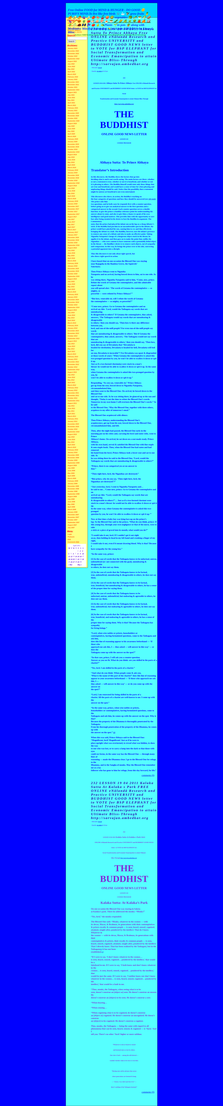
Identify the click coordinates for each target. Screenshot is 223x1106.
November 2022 (73, 53)
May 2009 (71, 473)
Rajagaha (100, 264)
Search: (71, 35)
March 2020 (72, 136)
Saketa (137, 909)
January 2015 (73, 297)
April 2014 (71, 320)
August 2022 (72, 61)
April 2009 (71, 476)
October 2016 (73, 243)
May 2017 (71, 224)
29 (78, 562)
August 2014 (72, 310)
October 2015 (73, 274)
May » (80, 565)
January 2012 (73, 390)
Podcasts (71, 537)
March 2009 (72, 478)
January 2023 (73, 48)
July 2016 (71, 250)
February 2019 (73, 170)
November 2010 (73, 426)
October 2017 (73, 211)
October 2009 (73, 460)
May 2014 (71, 318)
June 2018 (71, 191)
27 (74, 562)
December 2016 (73, 237)
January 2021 (73, 110)
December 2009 (73, 455)
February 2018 (73, 201)
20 (74, 559)
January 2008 (73, 512)
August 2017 (72, 217)
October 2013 (73, 336)
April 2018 (71, 196)
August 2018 (72, 186)
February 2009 (73, 481)
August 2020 (72, 123)
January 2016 (73, 266)
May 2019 (71, 162)
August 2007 (72, 525)
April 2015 (71, 289)
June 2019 (71, 160)
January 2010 (73, 452)
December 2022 (73, 51)
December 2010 (73, 424)
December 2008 (73, 486)
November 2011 (73, 395)
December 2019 (73, 144)
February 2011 (73, 419)
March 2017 (72, 230)
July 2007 (71, 527)
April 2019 (71, 165)
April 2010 (71, 445)
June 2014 (71, 315)
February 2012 (73, 388)
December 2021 (73, 82)
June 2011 (71, 408)
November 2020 (73, 116)
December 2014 (73, 299)
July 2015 (71, 281)
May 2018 (71, 193)
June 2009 (71, 470)
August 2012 (72, 372)
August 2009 (72, 465)
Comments (73, 542)
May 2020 (71, 131)
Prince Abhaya (102, 271)
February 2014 (73, 325)
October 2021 (73, 87)
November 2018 (73, 178)
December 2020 (73, 113)
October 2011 (73, 398)
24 (83, 559)
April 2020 (71, 134)
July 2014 (71, 312)
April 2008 (71, 507)
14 (76, 556)
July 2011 (71, 406)
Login (70, 534)
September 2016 (74, 245)
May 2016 (71, 255)
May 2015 (71, 287)
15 (78, 556)
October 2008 (73, 491)
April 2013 (71, 351)
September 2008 (74, 494)
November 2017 (73, 209)
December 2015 (73, 268)
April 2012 (71, 382)
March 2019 (72, 167)
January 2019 (73, 173)
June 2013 (71, 346)
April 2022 (71, 72)
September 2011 (74, 401)
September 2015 (74, 276)
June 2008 (71, 502)
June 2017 (71, 222)
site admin (99, 71)
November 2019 (73, 147)
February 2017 (73, 232)
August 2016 (72, 248)
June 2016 (71, 253)
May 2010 (71, 442)
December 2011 (73, 393)
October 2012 (73, 367)
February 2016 (73, 263)
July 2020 (71, 126)
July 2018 (71, 188)
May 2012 (71, 380)
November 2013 (73, 333)
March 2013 (72, 354)
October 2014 (73, 305)
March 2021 (72, 105)
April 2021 (71, 103)
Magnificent (97, 740)
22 (78, 559)
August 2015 (72, 279)
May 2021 (71, 100)
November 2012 (73, 364)
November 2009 (73, 458)
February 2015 (73, 294)
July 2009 (71, 468)
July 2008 (71, 499)
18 (69, 559)
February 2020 (73, 139)
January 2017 (73, 235)
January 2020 (73, 141)
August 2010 (72, 434)
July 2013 (71, 344)
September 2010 (74, 432)
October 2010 (73, 429)
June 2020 (71, 129)
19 (71, 559)
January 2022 (73, 79)
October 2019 (73, 149)
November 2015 (73, 271)
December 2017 (73, 206)
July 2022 (71, 64)
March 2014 (72, 323)
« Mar (70, 565)
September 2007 (74, 522)
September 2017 (74, 214)
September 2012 (74, 369)
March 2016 (72, 261)
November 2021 (73, 84)
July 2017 (71, 219)
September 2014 (74, 307)
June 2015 (71, 284)
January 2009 (73, 483)
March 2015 (72, 292)
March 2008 (72, 509)
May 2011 (71, 411)
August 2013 (72, 341)
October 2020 (73, 118)
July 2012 (71, 375)
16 (81, 556)
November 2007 (73, 517)
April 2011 (71, 413)
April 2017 (71, 227)
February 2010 (73, 450)
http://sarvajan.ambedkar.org (128, 858)
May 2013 (71, 349)
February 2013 (73, 356)
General (100, 67)
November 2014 (73, 302)
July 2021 (71, 95)
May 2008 (71, 504)
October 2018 (73, 180)
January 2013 (73, 359)
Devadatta (113, 345)
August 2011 (72, 403)
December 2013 (73, 331)
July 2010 (71, 437)
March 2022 (72, 74)
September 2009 (74, 463)
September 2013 (74, 338)
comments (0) (148, 775)
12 (71, 556)
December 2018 (73, 175)
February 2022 (73, 77)
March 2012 (72, 385)
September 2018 (74, 183)
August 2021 (72, 92)
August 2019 (72, 154)
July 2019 (71, 157)
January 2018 (73, 204)
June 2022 (71, 66)
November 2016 (73, 240)
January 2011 (73, 421)
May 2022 (71, 69)
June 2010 (71, 439)
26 (71, 562)
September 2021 (74, 90)
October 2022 (73, 56)
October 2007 (73, 520)
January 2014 (73, 328)
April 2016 (71, 258)
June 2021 (71, 97)
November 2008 (73, 489)
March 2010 (72, 447)
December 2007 (73, 515)
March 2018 (72, 198)
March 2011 (72, 416)
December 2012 (73, 362)
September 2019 (74, 152)
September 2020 (74, 121)
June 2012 (71, 377)
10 (83, 554)
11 (69, 556)
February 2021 (73, 108)
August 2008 (72, 496)
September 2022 (74, 59)
